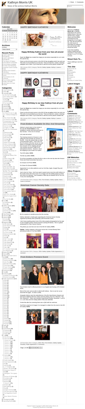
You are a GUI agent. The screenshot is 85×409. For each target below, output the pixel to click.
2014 (5, 303)
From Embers (8, 134)
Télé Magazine (8, 242)
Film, (40, 179)
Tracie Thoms (8, 267)
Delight (6, 227)
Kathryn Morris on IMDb (75, 163)
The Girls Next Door (9, 391)
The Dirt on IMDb (73, 175)
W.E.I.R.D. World (8, 194)
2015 (5, 305)
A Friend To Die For (9, 113)
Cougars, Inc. (7, 127)
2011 (5, 298)
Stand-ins (6, 176)
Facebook (6, 330)
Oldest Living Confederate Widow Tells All (10, 155)
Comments (80, 2)
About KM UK (72, 68)
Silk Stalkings (7, 386)
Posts (72, 2)
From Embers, (46, 179)
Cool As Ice (7, 126)
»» (41, 347)
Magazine (6, 222)
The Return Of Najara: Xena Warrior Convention (10, 61)
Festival (6, 322)
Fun (4, 200)
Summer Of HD (8, 210)
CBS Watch (7, 224)
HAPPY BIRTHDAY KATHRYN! (8, 55)
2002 (5, 283)
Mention (6, 220)
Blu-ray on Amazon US (50, 175)
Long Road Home (9, 145)
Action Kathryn (7, 90)
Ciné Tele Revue (8, 225)
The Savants (7, 103)
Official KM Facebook (75, 166)
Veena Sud (7, 268)
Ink (5, 363)
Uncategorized (7, 399)
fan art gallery (49, 61)
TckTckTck (7, 101)
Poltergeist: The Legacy (10, 373)
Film (4, 111)
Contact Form (76, 54)
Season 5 (7, 348)
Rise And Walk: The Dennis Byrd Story (9, 167)
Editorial (5, 106)
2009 (5, 295)
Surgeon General (8, 390)
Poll (4, 272)
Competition (7, 202)
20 (37, 347)
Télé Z (5, 247)
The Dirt (6, 183)
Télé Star (6, 245)
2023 (5, 315)
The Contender (8, 181)
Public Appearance (8, 278)
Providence (7, 378)
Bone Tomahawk (8, 124)
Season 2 (7, 343)
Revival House (8, 277)
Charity (5, 104)
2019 (5, 310)
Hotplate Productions (10, 275)
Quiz (5, 204)
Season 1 (7, 342)
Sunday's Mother (8, 178)
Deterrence (7, 132)
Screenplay (7, 173)
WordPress (42, 407)
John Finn (6, 262)
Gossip (6, 219)
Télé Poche (7, 244)
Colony (6, 355)
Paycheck (6, 160)
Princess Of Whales (9, 376)
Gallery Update (7, 205)
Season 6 (7, 350)
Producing (6, 273)
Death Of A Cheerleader (10, 129)
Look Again (72, 164)
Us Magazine (7, 250)
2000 (5, 280)
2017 (5, 307)
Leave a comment (25, 181)
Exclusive (5, 108)
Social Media (6, 328)
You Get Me (7, 199)
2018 (5, 308)
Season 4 (7, 347)
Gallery (71, 70)
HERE (31, 153)
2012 (5, 300)
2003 (5, 285)
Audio (5, 207)
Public (5, 235)
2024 (5, 317)
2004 (5, 287)
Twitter (6, 333)
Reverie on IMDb (73, 176)
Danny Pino (7, 258)
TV (4, 335)
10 (35, 347)
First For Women (8, 230)
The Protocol (7, 189)
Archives (4, 47)
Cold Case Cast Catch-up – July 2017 (76, 131)
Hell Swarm (7, 137)
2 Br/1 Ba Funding (9, 95)
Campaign (6, 93)
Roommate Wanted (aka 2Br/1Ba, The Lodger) (10, 170)
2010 (5, 297)
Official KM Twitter (74, 167)
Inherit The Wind (8, 142)
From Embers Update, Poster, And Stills (9, 80)
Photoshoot (6, 270)
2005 (5, 288)
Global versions (9, 340)
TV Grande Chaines (9, 249)
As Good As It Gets (9, 119)
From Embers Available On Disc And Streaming (9, 65)
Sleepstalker (7, 174)
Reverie (6, 381)
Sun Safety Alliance (9, 96)
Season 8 (7, 353)
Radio (4, 325)
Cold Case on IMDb (74, 159)
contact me (60, 64)
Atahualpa (49, 407)
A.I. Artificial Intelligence (10, 114)
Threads (71, 75)
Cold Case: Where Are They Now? (75, 116)
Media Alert (6, 252)
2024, (40, 251)
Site (4, 327)
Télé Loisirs (7, 240)
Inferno (6, 140)
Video (5, 212)
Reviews (6, 165)
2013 (5, 302)
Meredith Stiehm (8, 263)
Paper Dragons (8, 158)
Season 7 (7, 352)
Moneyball (7, 149)
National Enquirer (9, 234)
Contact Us (72, 77)
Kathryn (5, 217)
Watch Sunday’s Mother (75, 180)
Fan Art (6, 209)
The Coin (6, 179)
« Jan (5, 41)
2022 (5, 313)
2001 (5, 282)
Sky (5, 388)
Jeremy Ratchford (9, 260)
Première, (23, 344)
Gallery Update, (46, 67)
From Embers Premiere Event (34, 257)
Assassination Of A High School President (10, 121)
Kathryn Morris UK (20, 2)
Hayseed (6, 135)
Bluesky (71, 73)
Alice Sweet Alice (8, 118)
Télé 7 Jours (7, 239)
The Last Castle (8, 184)
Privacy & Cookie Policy (75, 80)
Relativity (6, 380)
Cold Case (7, 338)
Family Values (8, 360)
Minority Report (8, 147)
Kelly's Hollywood (9, 144)
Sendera (6, 385)
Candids (6, 320)
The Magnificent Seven (10, 393)
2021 (5, 312)
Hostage (6, 139)
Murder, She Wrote (9, 368)
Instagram (6, 332)
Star (5, 237)
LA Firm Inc (7, 232)
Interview (5, 215)
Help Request (7, 214)
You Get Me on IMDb (74, 178)
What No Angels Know (10, 196)
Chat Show (7, 337)
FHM (5, 229)
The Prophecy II (8, 188)
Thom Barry (7, 265)
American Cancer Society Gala (35, 185)
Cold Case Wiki (73, 161)
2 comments (41, 344)
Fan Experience (7, 109)
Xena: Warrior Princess (10, 396)
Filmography (72, 72)
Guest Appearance (9, 362)
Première (6, 323)
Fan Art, (39, 67)
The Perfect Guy (8, 186)
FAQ (70, 78)
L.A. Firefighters (8, 367)
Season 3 (7, 345)
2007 (5, 292)
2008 (5, 293)
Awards (6, 318)
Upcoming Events (8, 401)
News (4, 254)
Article (5, 91)
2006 (5, 290)
